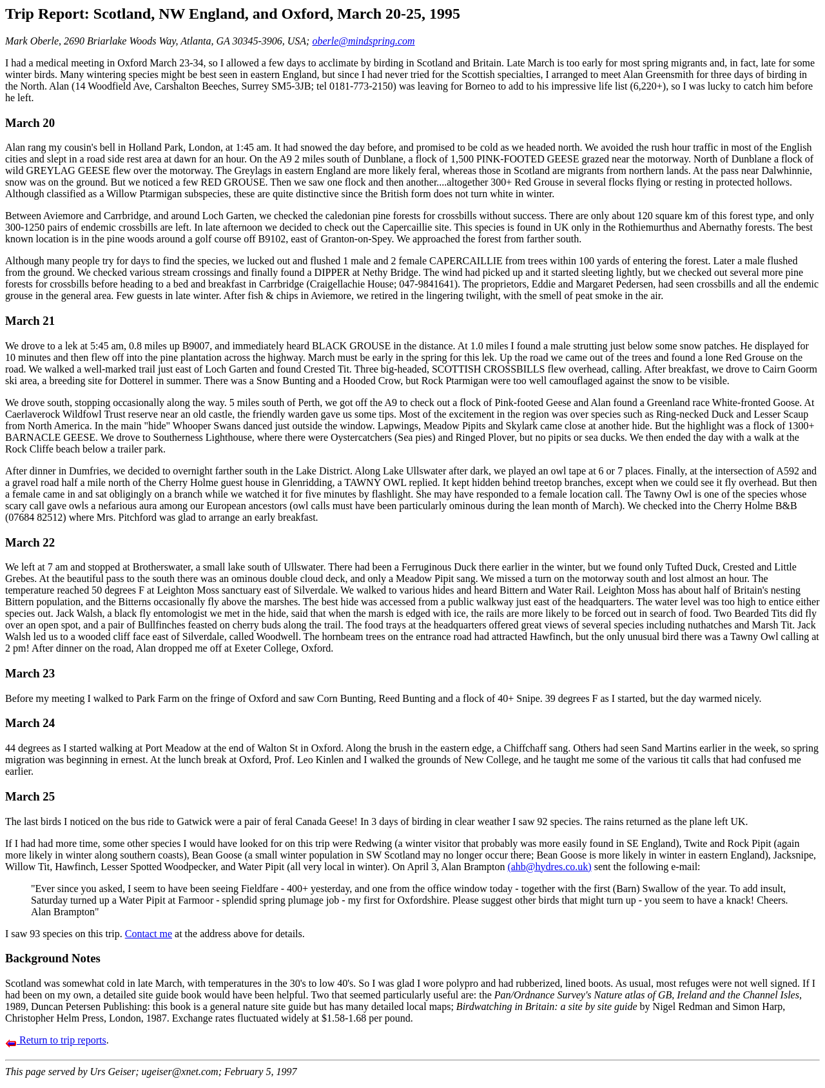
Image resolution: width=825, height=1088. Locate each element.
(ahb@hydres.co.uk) (549, 866)
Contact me (148, 933)
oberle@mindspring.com (363, 40)
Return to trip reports (55, 1040)
